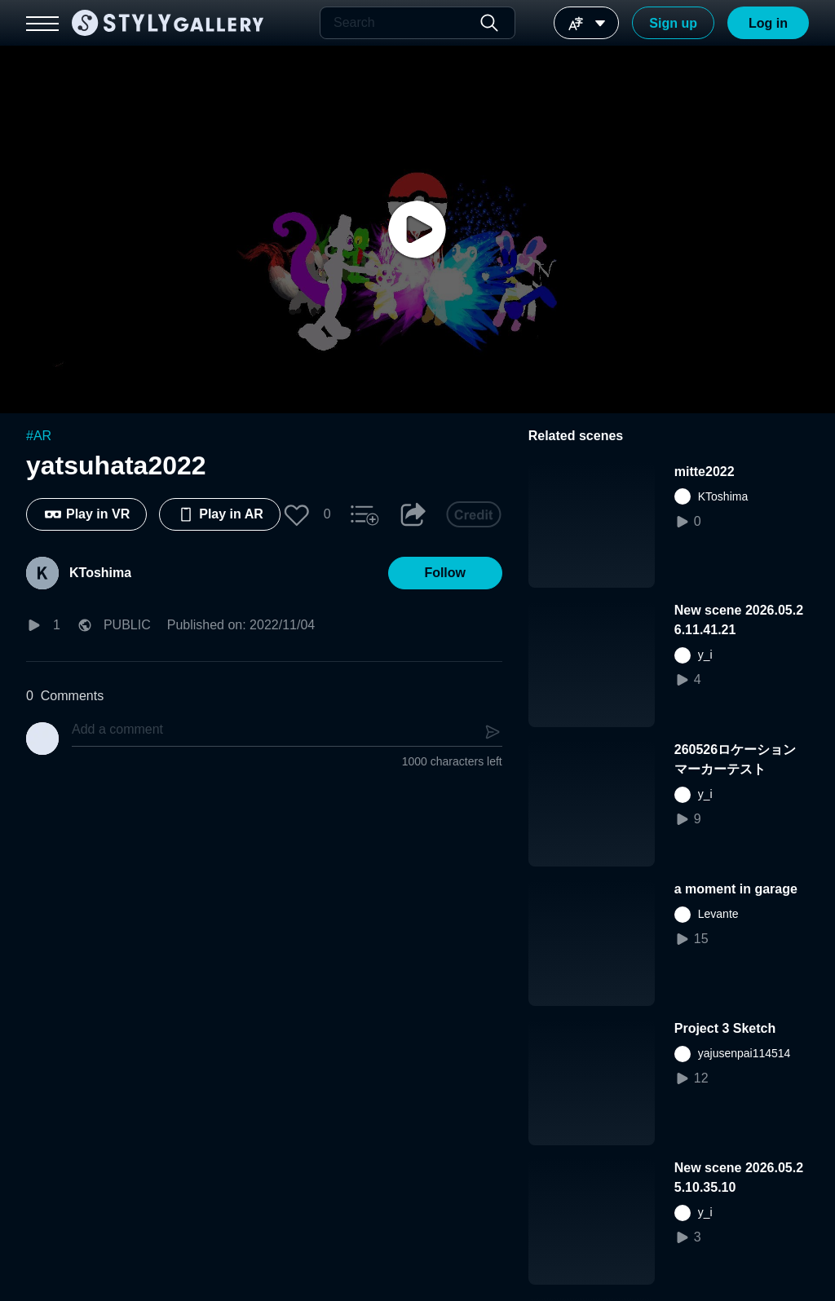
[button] (297, 514)
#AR (38, 436)
